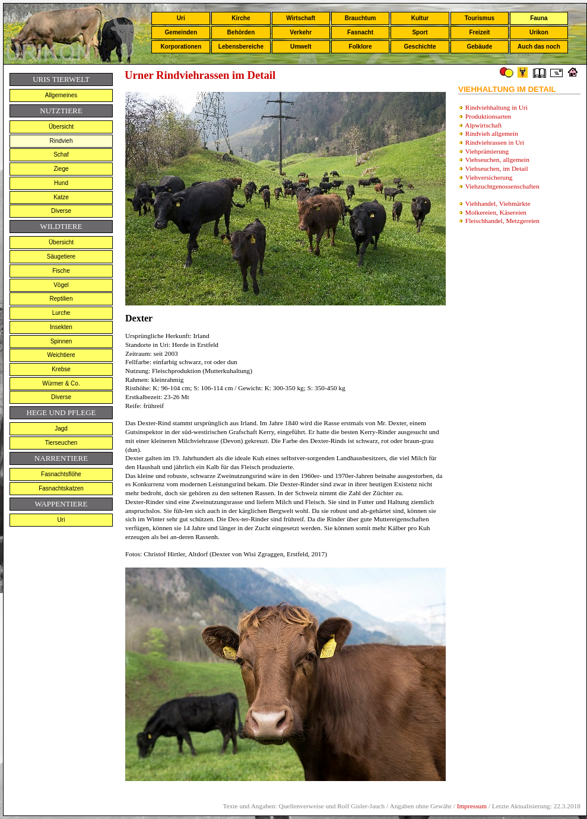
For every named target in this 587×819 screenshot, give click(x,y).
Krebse (61, 369)
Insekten (61, 327)
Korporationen (180, 46)
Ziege (60, 168)
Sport (419, 32)
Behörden (241, 32)
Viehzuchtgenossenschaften (502, 186)
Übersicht (61, 126)
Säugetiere (61, 256)
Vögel (61, 285)
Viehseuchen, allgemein (497, 159)
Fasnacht (360, 32)
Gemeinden (181, 32)
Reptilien (61, 298)
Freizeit (479, 32)
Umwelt (301, 46)
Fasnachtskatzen (61, 488)
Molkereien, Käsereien (495, 212)
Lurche (61, 313)
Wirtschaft (300, 18)
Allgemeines (61, 95)
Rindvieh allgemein (491, 133)
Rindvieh (61, 141)
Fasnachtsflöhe (61, 474)
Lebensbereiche (241, 46)
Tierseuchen (61, 442)
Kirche (240, 18)
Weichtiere (61, 355)
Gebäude (480, 46)
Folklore (360, 46)
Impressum (472, 806)
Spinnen (61, 341)
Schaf (61, 154)
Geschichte (420, 46)
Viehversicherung (489, 177)
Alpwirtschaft (483, 125)
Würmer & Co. (61, 383)
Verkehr (301, 32)
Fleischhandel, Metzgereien (502, 220)
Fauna (538, 18)
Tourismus (479, 18)
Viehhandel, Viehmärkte (498, 203)
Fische (60, 270)
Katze (61, 197)
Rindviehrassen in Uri (494, 142)
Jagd (61, 428)
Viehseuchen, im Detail (496, 168)
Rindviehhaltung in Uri (496, 107)
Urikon (538, 32)
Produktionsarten (488, 116)
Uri (181, 18)
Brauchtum (360, 18)
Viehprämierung (487, 151)
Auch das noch (539, 46)
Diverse (61, 211)
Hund (61, 183)
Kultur (420, 18)
